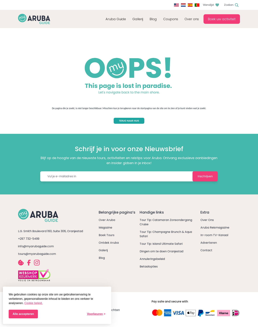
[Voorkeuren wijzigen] (96, 314)
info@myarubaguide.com (36, 246)
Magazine (105, 227)
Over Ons (207, 220)
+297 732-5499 (28, 239)
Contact (206, 250)
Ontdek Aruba (109, 243)
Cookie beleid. (33, 303)
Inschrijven (205, 176)
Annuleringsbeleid (152, 259)
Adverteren (208, 243)
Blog (153, 19)
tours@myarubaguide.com (37, 254)
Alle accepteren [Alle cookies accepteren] (23, 313)
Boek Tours (106, 235)
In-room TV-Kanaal (214, 235)
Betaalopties (149, 266)
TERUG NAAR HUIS (129, 120)
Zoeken (228, 5)
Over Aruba (107, 220)
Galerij (103, 250)
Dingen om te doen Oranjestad (161, 251)
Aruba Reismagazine (214, 227)
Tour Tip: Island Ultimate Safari (161, 244)
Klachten (113, 310)
